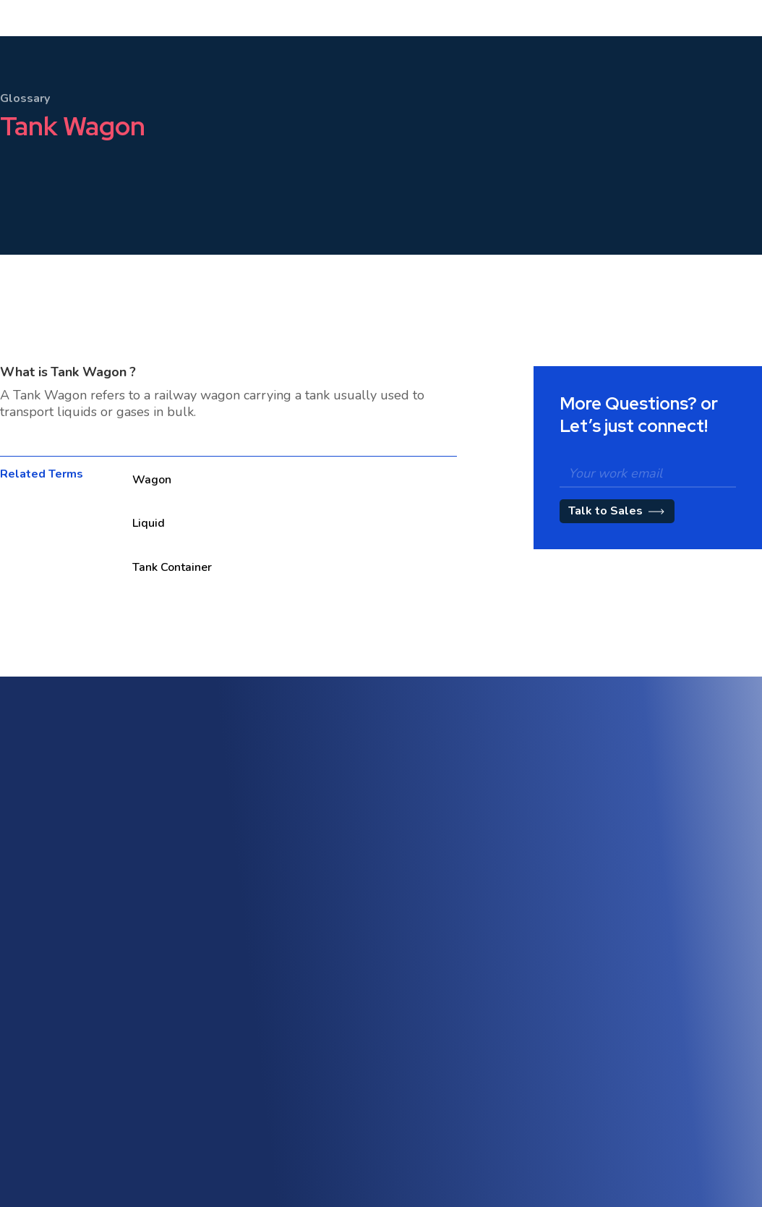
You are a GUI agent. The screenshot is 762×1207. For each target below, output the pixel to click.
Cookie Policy (626, 1112)
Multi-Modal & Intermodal (329, 910)
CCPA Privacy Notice (642, 1138)
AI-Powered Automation (651, 895)
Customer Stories (473, 1078)
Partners (452, 1156)
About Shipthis (467, 1052)
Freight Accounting (313, 962)
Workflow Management (650, 974)
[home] (64, 49)
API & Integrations (312, 1048)
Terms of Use (626, 1060)
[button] (193, 49)
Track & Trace (628, 947)
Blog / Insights (465, 1104)
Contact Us (296, 1126)
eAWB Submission (312, 1100)
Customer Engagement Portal (500, 905)
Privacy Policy (627, 1086)
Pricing (321, 49)
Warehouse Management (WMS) (345, 936)
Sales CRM (458, 879)
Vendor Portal (302, 1074)
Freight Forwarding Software (336, 884)
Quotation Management (487, 958)
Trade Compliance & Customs (664, 921)
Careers (451, 1130)
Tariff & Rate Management (494, 932)
